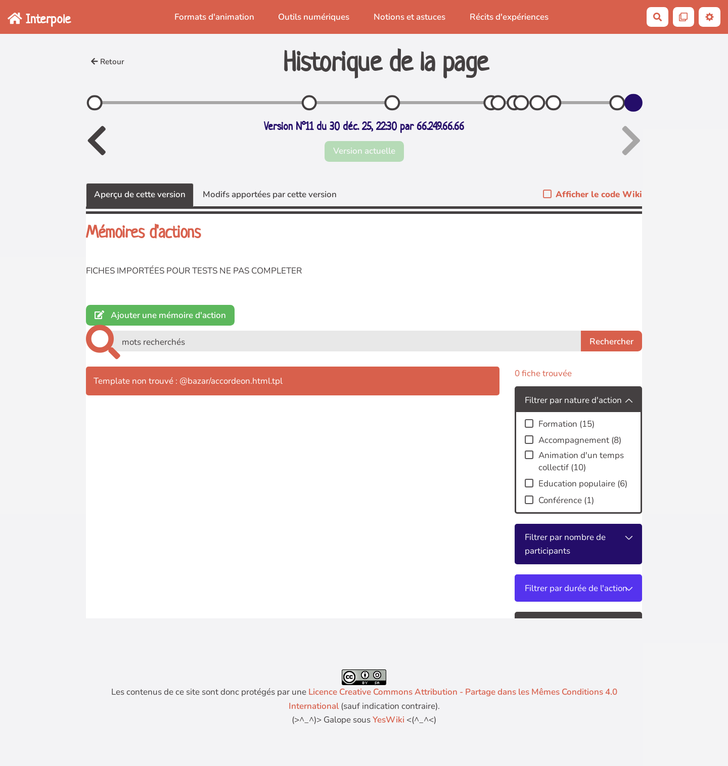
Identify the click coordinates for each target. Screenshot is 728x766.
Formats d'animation (214, 17)
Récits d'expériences (509, 17)
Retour (107, 62)
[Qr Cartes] (684, 17)
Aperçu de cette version (140, 194)
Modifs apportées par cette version (270, 194)
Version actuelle (364, 151)
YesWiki (388, 720)
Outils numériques (313, 17)
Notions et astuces (409, 17)
